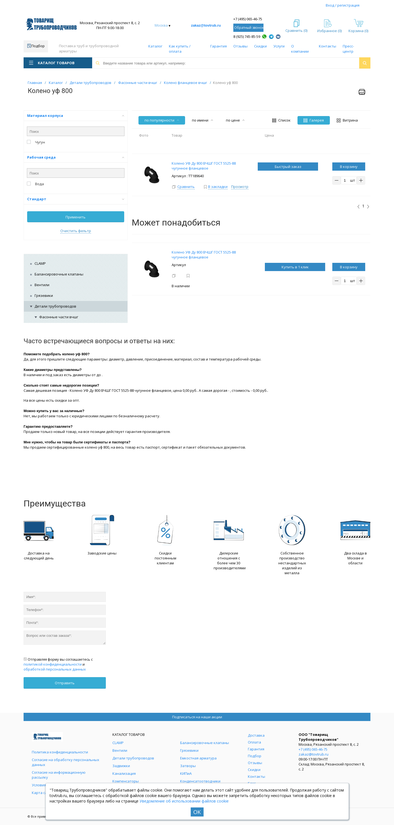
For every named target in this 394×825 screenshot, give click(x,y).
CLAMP (40, 263)
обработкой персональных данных (55, 669)
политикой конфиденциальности (53, 664)
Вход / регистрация (342, 5)
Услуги (279, 46)
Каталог (155, 46)
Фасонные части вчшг (58, 316)
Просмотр (239, 186)
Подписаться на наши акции (197, 716)
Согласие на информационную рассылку (59, 775)
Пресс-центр (348, 49)
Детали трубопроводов (55, 306)
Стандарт (75, 198)
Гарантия (218, 46)
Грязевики (44, 295)
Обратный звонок (248, 27)
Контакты (327, 46)
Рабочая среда (75, 157)
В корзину (349, 166)
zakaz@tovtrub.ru (206, 25)
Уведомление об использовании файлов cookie (184, 801)
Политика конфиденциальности (60, 752)
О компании (300, 49)
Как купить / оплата (180, 49)
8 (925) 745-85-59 (246, 36)
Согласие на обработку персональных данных (65, 762)
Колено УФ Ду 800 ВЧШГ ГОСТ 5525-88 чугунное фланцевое (204, 255)
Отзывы (240, 46)
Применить (76, 217)
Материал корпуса (75, 115)
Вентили (42, 284)
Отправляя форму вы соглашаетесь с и (58, 664)
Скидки (260, 46)
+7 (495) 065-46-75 (247, 18)
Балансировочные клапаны (59, 274)
